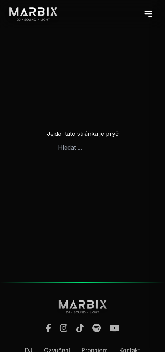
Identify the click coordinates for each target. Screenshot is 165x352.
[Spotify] (96, 328)
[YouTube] (114, 328)
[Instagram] (63, 328)
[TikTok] (80, 328)
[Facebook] (48, 328)
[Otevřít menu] (148, 14)
